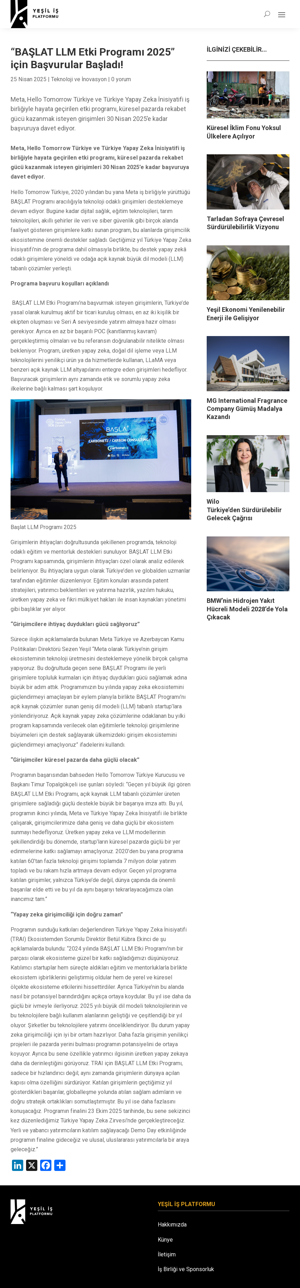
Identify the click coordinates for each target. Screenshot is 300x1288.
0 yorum (121, 79)
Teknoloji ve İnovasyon (79, 79)
